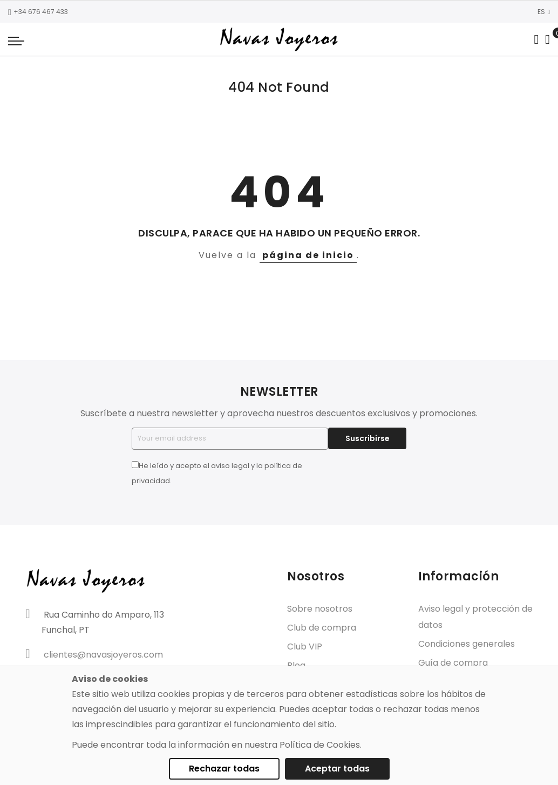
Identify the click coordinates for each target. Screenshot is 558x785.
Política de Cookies (320, 745)
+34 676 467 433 (38, 11)
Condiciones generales (466, 644)
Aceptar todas (337, 768)
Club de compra (321, 627)
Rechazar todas (224, 768)
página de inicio (308, 255)
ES (543, 11)
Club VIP (304, 646)
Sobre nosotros (319, 609)
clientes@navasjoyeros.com (103, 654)
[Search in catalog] (536, 39)
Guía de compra (453, 663)
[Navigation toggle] (16, 40)
